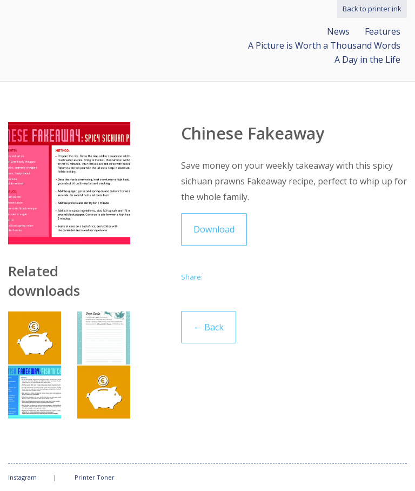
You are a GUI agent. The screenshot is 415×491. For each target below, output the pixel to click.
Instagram (22, 477)
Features (382, 31)
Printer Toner (95, 477)
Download (214, 229)
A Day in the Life (367, 59)
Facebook (257, 278)
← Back (208, 327)
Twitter (236, 278)
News (338, 31)
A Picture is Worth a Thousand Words (324, 45)
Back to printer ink (372, 9)
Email (216, 278)
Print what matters (94, 28)
